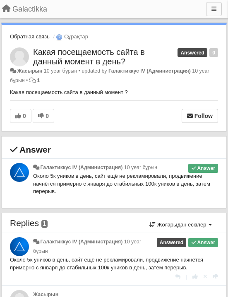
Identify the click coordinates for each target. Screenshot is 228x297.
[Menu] (214, 9)
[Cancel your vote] (205, 276)
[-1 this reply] (215, 276)
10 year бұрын (140, 167)
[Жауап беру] (177, 276)
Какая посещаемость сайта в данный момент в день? (89, 56)
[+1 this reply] (195, 276)
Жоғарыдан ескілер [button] (180, 225)
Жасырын (29, 71)
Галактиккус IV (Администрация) (149, 71)
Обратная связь (30, 36)
